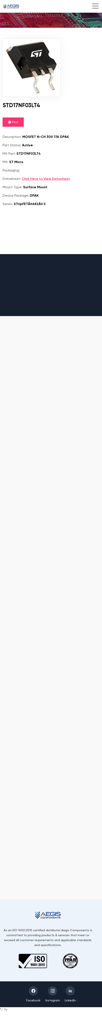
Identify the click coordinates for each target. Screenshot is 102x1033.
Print (13, 122)
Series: (8, 204)
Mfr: (5, 162)
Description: (12, 137)
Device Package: (16, 195)
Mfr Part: (9, 153)
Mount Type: (12, 187)
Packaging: (11, 170)
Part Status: (12, 145)
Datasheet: (12, 179)
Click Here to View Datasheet (46, 179)
